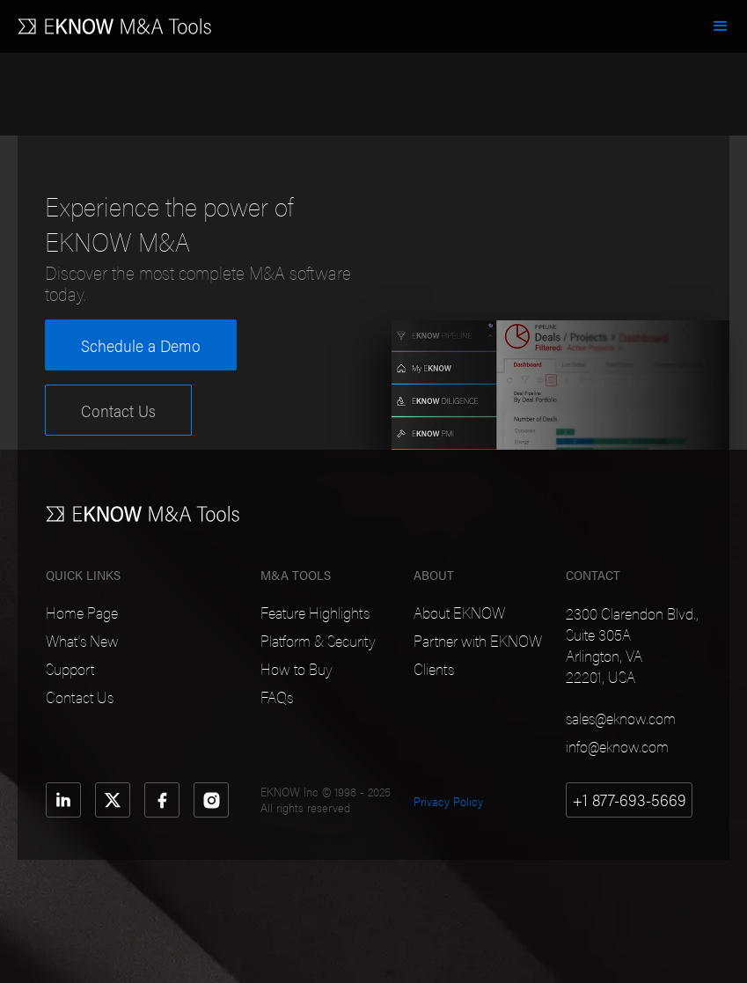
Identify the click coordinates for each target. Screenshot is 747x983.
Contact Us (118, 410)
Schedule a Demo (141, 345)
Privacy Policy (448, 801)
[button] (720, 26)
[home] (114, 17)
